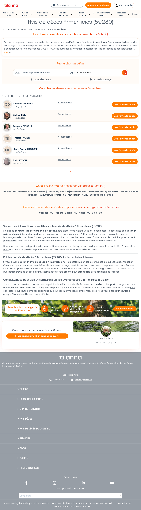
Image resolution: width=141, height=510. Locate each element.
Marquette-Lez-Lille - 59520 (29, 191)
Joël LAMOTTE (20, 161)
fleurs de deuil (99, 234)
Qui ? (39, 72)
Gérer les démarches (65, 14)
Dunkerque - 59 (57, 194)
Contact (135, 14)
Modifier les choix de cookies (71, 503)
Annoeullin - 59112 (78, 194)
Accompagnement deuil (102, 14)
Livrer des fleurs (40, 79)
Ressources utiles (122, 14)
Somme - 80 (46, 212)
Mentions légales (14, 503)
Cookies (91, 503)
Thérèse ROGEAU (21, 138)
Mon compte (124, 5)
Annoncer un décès (98, 5)
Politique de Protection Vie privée (40, 503)
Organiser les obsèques (45, 14)
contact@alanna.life (83, 380)
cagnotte (45, 237)
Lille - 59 (6, 191)
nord (5, 249)
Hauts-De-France (36, 29)
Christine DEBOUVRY (23, 104)
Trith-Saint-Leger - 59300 (104, 191)
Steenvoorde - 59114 (101, 194)
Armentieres (65, 102)
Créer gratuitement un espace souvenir (37, 336)
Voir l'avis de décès (124, 104)
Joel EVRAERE (19, 115)
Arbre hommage (101, 79)
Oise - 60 (97, 212)
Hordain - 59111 (78, 191)
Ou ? (93, 72)
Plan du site (115, 503)
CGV (106, 503)
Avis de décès (27, 14)
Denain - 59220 (38, 194)
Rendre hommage (83, 14)
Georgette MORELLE (22, 126)
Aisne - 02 (84, 212)
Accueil (6, 29)
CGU (99, 503)
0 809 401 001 (58, 380)
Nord (49, 29)
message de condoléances (63, 234)
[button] (124, 72)
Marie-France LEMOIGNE (25, 149)
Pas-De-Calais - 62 (66, 212)
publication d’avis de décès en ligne (22, 271)
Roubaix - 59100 (130, 191)
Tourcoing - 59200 (58, 191)
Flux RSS (127, 503)
